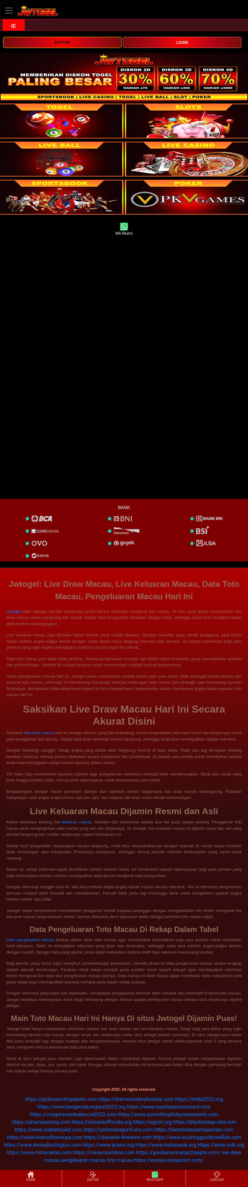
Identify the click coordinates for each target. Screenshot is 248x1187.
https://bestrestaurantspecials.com (193, 1130)
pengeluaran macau (83, 1160)
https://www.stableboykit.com (48, 1130)
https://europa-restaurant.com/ (169, 1160)
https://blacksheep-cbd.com (204, 1122)
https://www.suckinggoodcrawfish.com (197, 1137)
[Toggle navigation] (9, 10)
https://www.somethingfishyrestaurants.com (168, 1114)
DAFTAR (62, 42)
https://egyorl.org (152, 1122)
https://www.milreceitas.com (39, 1153)
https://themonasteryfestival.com (136, 1099)
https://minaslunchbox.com (104, 1153)
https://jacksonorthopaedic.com (61, 1099)
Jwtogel (13, 611)
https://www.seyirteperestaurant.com (169, 1107)
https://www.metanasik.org (165, 1145)
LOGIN (182, 42)
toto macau (119, 1160)
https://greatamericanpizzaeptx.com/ (178, 1153)
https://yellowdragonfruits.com (118, 1130)
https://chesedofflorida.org (102, 1122)
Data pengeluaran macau (30, 939)
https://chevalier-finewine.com (118, 1137)
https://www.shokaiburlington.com (43, 1145)
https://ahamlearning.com (41, 1122)
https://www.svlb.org (221, 1145)
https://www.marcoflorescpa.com (44, 1137)
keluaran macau (77, 822)
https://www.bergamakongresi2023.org (81, 1107)
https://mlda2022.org (199, 1099)
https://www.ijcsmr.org (108, 1145)
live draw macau (39, 732)
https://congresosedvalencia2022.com (73, 1114)
